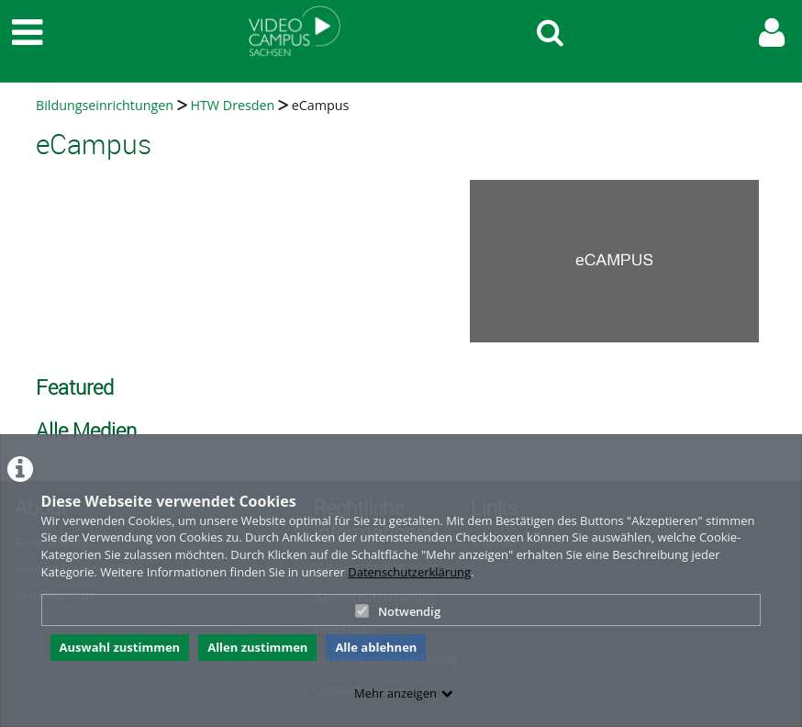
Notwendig (397, 611)
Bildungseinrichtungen (104, 105)
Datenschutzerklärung (409, 572)
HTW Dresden (232, 105)
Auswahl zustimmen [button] (120, 647)
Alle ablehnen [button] (376, 647)
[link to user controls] (771, 32)
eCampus (321, 105)
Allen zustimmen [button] (257, 647)
